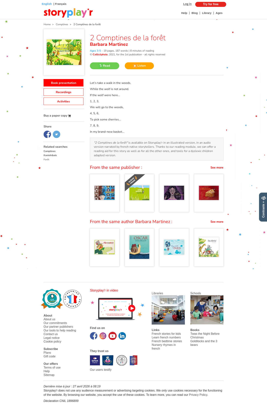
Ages (219, 12)
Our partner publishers (58, 326)
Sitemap (49, 374)
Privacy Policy (198, 394)
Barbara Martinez (109, 44)
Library (206, 12)
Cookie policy (52, 341)
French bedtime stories (167, 341)
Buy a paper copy (57, 116)
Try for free (211, 4)
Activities (63, 101)
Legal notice (52, 337)
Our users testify (100, 369)
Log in (187, 3)
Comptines (49, 151)
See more (216, 168)
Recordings (63, 92)
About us (49, 319)
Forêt (46, 159)
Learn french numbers (166, 337)
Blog (195, 12)
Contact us (51, 334)
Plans (47, 352)
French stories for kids (166, 333)
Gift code (49, 356)
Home (47, 24)
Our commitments (55, 323)
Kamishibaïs (50, 155)
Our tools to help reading (60, 330)
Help (184, 12)
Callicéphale (100, 54)
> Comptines (59, 24)
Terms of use (52, 367)
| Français (59, 3)
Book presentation (63, 83)
